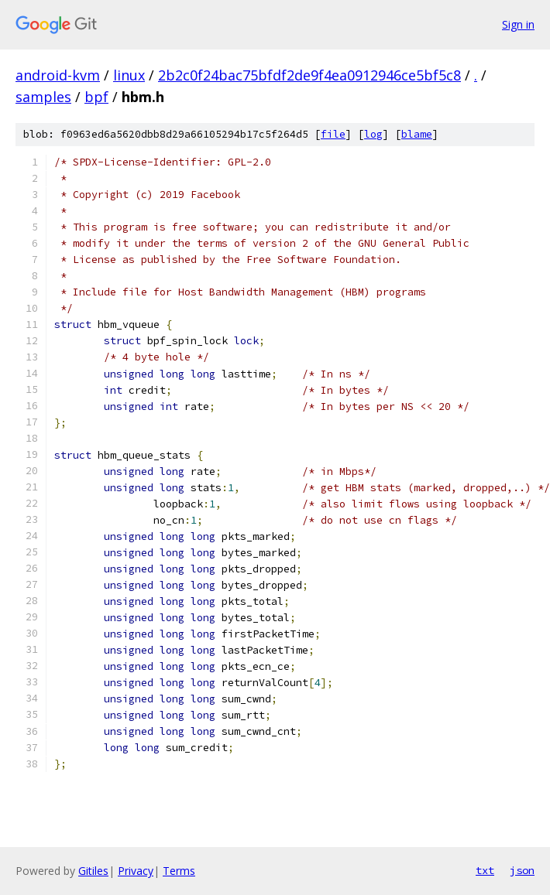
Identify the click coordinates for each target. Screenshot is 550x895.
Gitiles (93, 870)
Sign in (518, 24)
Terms (179, 870)
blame (416, 134)
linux (129, 75)
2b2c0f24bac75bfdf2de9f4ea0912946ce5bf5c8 (309, 75)
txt (485, 870)
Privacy (135, 870)
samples (43, 96)
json (522, 870)
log (373, 134)
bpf (96, 96)
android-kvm (57, 75)
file (333, 134)
